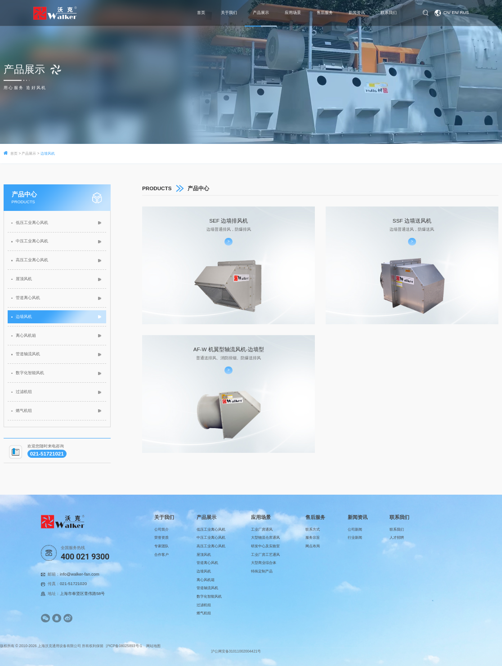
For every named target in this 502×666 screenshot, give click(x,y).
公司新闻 (355, 529)
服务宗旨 (312, 538)
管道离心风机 (28, 297)
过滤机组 (24, 391)
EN (454, 12)
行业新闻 (355, 538)
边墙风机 (24, 316)
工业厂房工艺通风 (265, 555)
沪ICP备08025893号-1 (124, 646)
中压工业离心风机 (32, 241)
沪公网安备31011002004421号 (236, 651)
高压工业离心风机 (32, 260)
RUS (464, 12)
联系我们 (389, 12)
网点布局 (312, 546)
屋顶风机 (24, 279)
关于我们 (229, 12)
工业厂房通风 (262, 529)
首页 (201, 12)
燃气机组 (24, 410)
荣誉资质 (161, 538)
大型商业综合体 (263, 563)
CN (446, 12)
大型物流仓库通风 (265, 538)
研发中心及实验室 (265, 546)
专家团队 (161, 546)
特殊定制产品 (262, 571)
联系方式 (312, 529)
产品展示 (261, 12)
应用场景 (293, 12)
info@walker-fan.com (79, 574)
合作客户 (161, 555)
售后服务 (325, 12)
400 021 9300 (85, 557)
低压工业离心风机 (32, 222)
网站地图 (153, 646)
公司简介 (161, 529)
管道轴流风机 (28, 354)
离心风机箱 (26, 335)
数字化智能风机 (30, 373)
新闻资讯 (357, 12)
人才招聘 (397, 538)
